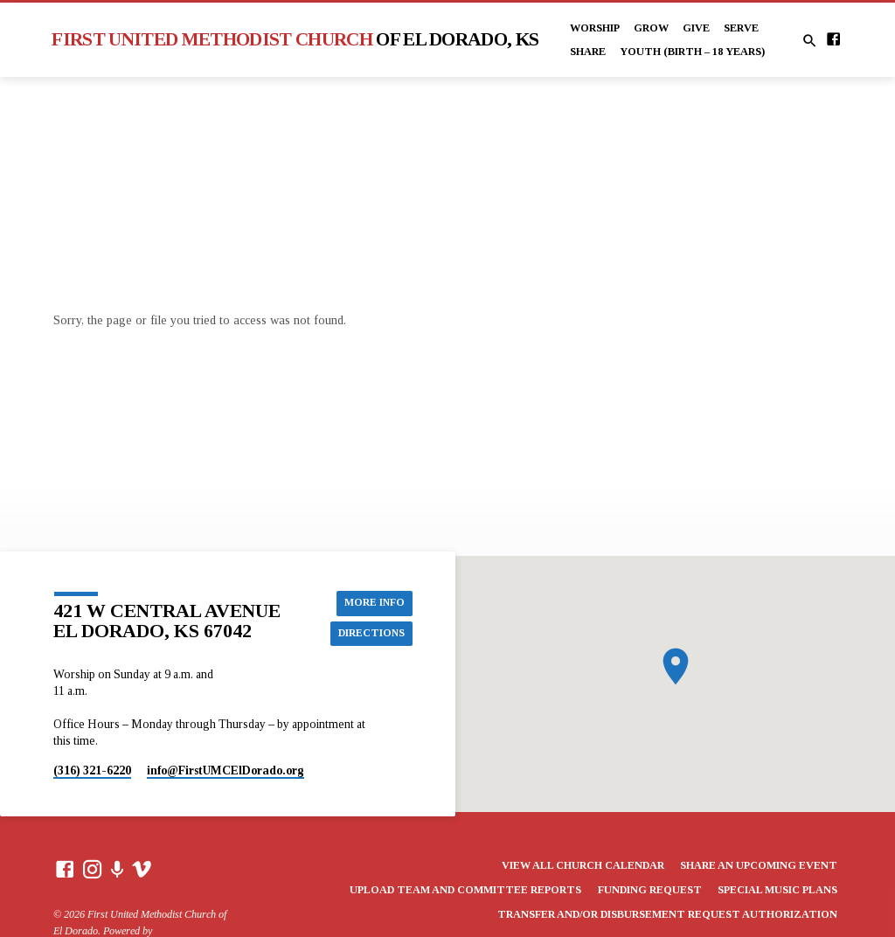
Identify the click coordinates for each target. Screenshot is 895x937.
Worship (595, 28)
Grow (651, 28)
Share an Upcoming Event (758, 865)
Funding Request (650, 890)
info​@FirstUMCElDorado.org (225, 770)
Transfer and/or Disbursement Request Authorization (667, 914)
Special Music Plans (777, 890)
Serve (741, 28)
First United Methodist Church (295, 39)
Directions (369, 634)
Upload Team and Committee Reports (465, 890)
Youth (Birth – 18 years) (692, 51)
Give (696, 28)
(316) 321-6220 (92, 770)
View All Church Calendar (583, 865)
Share (588, 51)
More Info (373, 602)
